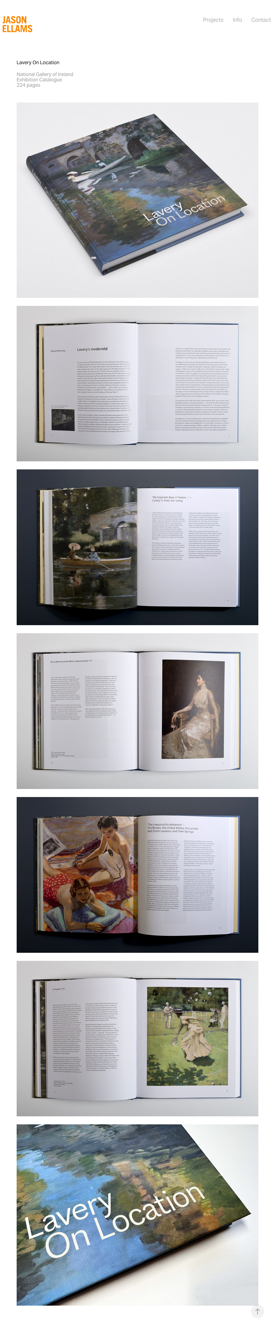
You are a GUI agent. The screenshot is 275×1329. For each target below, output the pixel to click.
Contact (261, 19)
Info (237, 19)
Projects (213, 19)
